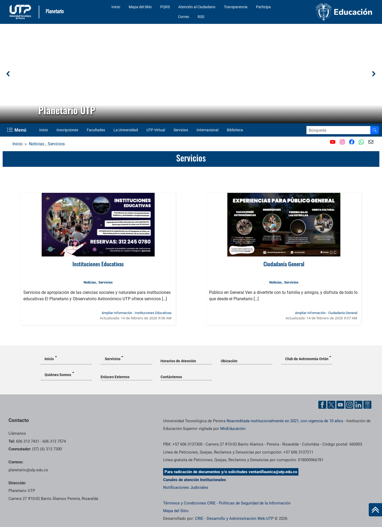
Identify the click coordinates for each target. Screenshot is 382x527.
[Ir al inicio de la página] (375, 509)
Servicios (180, 130)
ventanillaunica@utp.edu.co (273, 471)
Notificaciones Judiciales (185, 487)
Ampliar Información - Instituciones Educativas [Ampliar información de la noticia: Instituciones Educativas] (137, 313)
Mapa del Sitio (140, 7)
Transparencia (236, 7)
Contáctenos (171, 377)
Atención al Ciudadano (196, 7)
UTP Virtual (155, 130)
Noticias (36, 143)
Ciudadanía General (283, 264)
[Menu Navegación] (17, 130)
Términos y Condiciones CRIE (189, 503)
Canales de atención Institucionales (194, 479)
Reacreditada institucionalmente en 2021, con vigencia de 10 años (285, 421)
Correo (183, 17)
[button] (8, 73)
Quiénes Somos (58, 375)
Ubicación (229, 361)
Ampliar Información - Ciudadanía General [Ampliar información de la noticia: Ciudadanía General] (326, 313)
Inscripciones (67, 130)
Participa (263, 7)
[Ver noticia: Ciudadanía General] (283, 224)
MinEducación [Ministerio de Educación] (232, 428)
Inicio (115, 7)
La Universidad (126, 130)
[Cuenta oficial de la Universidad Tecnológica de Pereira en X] (331, 405)
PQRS (165, 7)
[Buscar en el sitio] (374, 130)
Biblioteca (235, 130)
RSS (201, 17)
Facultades (96, 130)
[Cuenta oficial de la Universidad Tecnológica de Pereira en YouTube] (340, 405)
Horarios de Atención (178, 361)
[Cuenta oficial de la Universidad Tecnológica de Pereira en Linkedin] (358, 405)
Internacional (207, 130)
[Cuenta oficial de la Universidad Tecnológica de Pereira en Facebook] (322, 405)
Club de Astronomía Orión (306, 359)
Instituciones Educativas (98, 264)
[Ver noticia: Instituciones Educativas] (98, 224)
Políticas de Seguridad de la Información (254, 503)
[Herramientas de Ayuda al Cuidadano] (367, 405)
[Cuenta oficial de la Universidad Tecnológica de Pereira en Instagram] (349, 405)
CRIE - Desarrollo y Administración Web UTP (234, 518)
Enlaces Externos (115, 377)
